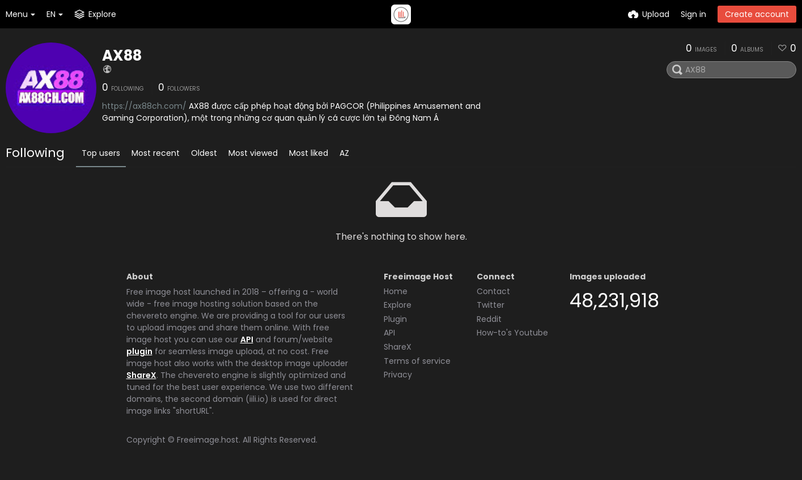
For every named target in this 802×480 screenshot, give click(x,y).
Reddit (489, 319)
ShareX (141, 375)
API (246, 339)
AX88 (122, 55)
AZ (344, 153)
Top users (101, 153)
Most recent (155, 153)
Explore (397, 305)
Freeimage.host (208, 439)
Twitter (490, 305)
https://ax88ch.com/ (144, 106)
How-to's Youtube (512, 332)
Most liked (308, 153)
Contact (493, 291)
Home (396, 291)
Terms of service (417, 361)
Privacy (398, 374)
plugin (139, 351)
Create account (757, 14)
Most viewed (253, 153)
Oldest (204, 153)
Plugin (395, 319)
